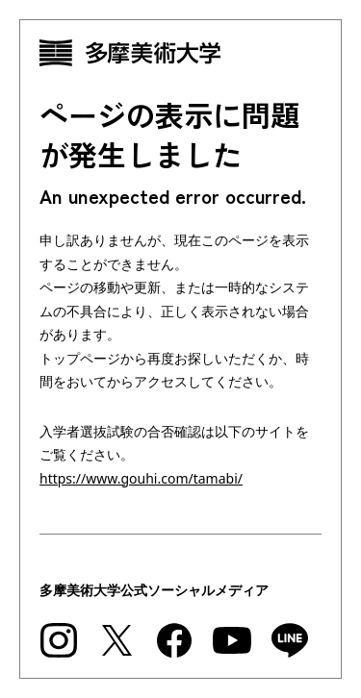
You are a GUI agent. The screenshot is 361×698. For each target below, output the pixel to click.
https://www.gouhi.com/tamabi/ (141, 478)
